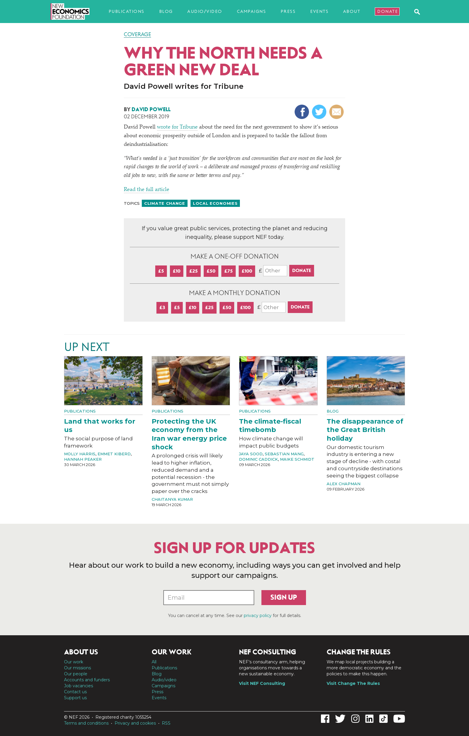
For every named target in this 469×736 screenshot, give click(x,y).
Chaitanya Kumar (172, 499)
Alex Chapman (343, 483)
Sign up (283, 597)
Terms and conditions (86, 723)
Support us (75, 697)
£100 (247, 271)
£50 (211, 271)
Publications (126, 11)
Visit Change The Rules (353, 683)
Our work (73, 662)
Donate (387, 11)
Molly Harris (79, 453)
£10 (176, 271)
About (351, 11)
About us (81, 652)
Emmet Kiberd (114, 453)
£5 (161, 271)
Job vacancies (78, 685)
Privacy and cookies (135, 723)
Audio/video (204, 11)
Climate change (164, 203)
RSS (166, 723)
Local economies (215, 203)
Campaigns (251, 11)
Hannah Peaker (83, 459)
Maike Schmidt (297, 459)
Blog (166, 11)
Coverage (137, 34)
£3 (162, 307)
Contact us (75, 691)
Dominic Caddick (258, 459)
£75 (228, 271)
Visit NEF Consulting (262, 683)
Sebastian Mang (284, 453)
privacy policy (258, 615)
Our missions (77, 668)
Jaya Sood (251, 453)
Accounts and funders (87, 679)
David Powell (151, 109)
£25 (193, 271)
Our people (75, 674)
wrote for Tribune (177, 127)
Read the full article (146, 190)
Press (288, 11)
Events (319, 11)
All (154, 662)
